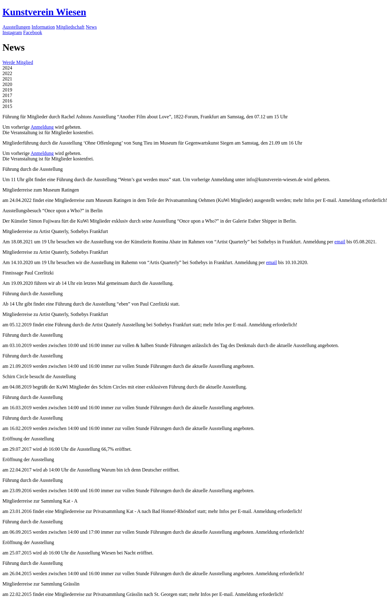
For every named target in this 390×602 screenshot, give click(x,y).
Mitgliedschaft (70, 27)
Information (43, 27)
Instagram (12, 32)
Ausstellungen (16, 27)
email (340, 241)
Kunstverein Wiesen (44, 11)
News (91, 27)
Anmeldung (42, 127)
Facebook (32, 32)
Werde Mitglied (17, 62)
